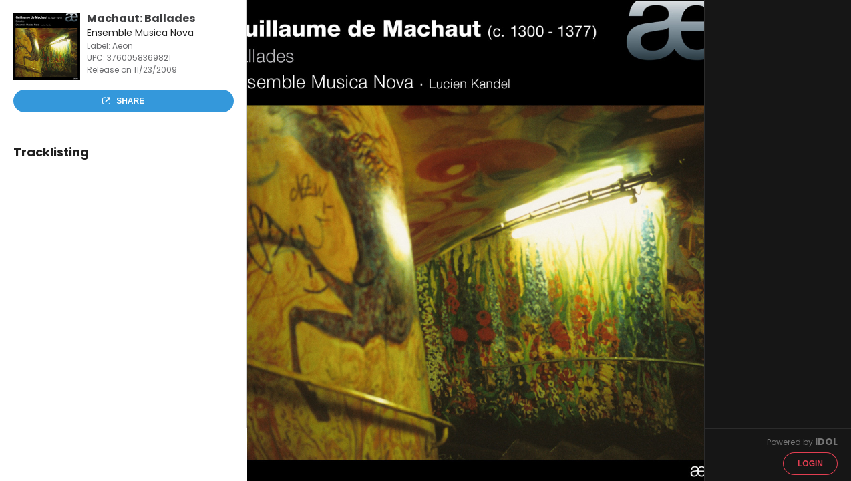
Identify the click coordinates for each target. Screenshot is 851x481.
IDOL (826, 441)
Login (810, 463)
